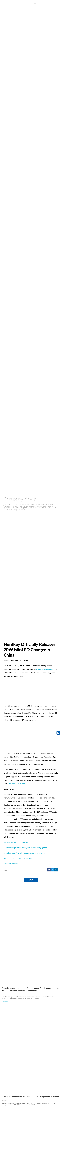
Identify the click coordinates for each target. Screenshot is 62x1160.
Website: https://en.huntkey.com (16, 842)
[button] (49, 869)
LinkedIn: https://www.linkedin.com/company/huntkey (25, 853)
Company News (14, 660)
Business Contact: (11, 864)
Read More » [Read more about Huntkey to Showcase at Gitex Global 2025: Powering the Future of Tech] (5, 1108)
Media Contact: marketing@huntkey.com (19, 858)
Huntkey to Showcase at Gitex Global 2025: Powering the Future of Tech (30, 1097)
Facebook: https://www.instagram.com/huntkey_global (25, 848)
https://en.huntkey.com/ (17, 784)
